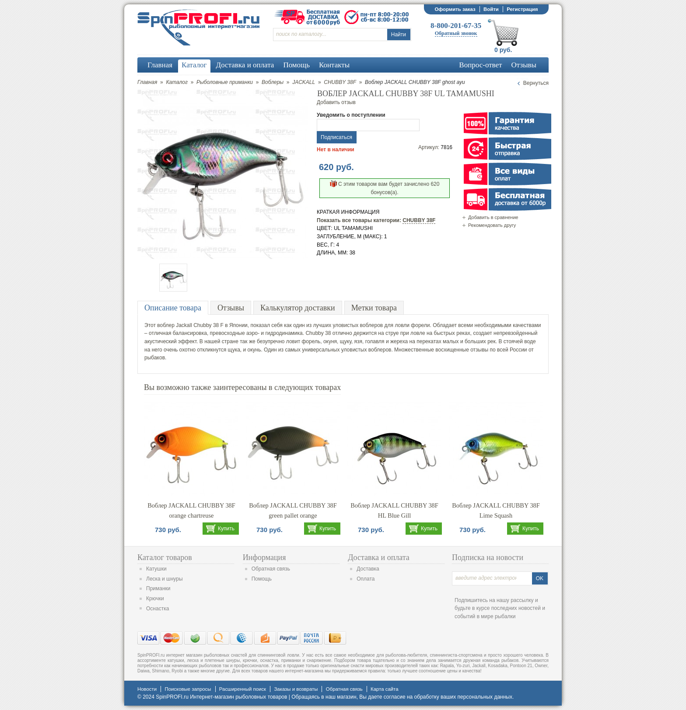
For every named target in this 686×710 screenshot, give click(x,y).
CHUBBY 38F (340, 82)
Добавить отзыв (336, 102)
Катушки (156, 569)
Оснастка (157, 609)
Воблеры (273, 82)
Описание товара (172, 307)
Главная (147, 82)
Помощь (262, 579)
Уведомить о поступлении (351, 115)
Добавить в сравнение (493, 217)
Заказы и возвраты (296, 689)
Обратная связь (271, 569)
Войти (491, 9)
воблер (166, 325)
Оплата (365, 579)
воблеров (371, 325)
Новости (147, 689)
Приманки (158, 588)
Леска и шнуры (164, 579)
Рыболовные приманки (224, 82)
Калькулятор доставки (297, 307)
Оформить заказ (454, 9)
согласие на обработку (411, 697)
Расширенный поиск (242, 689)
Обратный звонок (456, 33)
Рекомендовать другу (492, 225)
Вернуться (536, 83)
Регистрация (522, 9)
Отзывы (230, 307)
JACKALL (303, 82)
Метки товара (374, 307)
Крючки (155, 598)
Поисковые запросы (187, 689)
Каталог (177, 82)
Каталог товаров (164, 557)
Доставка (368, 569)
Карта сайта (384, 689)
